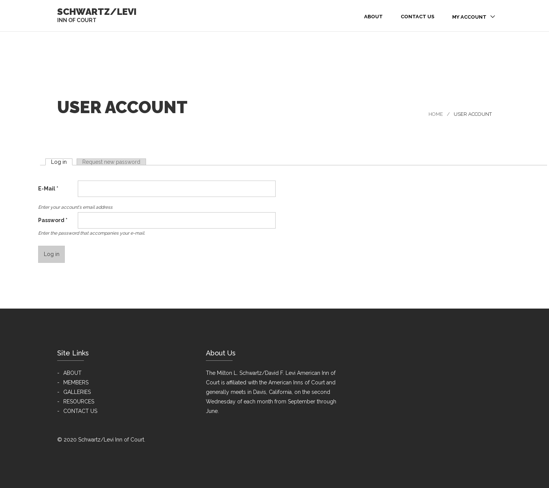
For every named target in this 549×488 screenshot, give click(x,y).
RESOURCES (78, 401)
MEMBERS (75, 382)
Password (52, 220)
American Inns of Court (296, 382)
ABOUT (72, 373)
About (373, 16)
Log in (61, 162)
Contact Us (417, 16)
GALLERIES (77, 392)
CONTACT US (80, 411)
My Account (469, 17)
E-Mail (48, 189)
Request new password (111, 162)
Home (436, 114)
